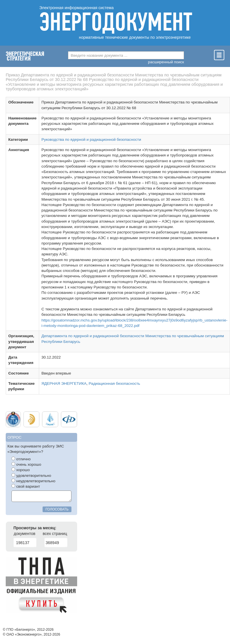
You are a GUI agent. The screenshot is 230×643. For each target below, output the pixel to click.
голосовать (57, 509)
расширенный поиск (166, 62)
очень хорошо (26, 464)
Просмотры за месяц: (34, 528)
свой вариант (25, 486)
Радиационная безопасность (114, 383)
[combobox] (126, 55)
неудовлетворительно (33, 481)
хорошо (20, 469)
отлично (21, 459)
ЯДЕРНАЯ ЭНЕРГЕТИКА (64, 383)
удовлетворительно (31, 475)
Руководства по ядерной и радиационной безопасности (91, 139)
